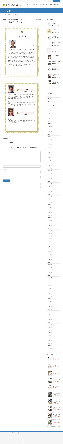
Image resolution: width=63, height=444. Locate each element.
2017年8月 (50, 230)
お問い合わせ (57, 1)
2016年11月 (50, 251)
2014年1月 (50, 332)
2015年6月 (50, 296)
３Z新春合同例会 (55, 55)
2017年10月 (50, 225)
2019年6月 (50, 196)
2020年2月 (50, 181)
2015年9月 (50, 288)
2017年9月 (50, 228)
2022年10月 (50, 155)
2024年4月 (50, 128)
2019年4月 (50, 202)
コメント (5, 150)
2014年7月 (50, 324)
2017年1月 (50, 249)
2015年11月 (50, 283)
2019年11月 (50, 186)
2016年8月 (50, 259)
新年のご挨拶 (54, 68)
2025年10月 (50, 110)
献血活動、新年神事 (56, 61)
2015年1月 (50, 309)
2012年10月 (50, 348)
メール (4, 169)
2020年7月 (50, 178)
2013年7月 (50, 345)
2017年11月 (50, 222)
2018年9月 (50, 212)
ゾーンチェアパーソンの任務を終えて (12, 186)
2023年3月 (50, 147)
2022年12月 (50, 152)
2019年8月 (50, 191)
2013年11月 (50, 335)
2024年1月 (50, 134)
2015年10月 (50, 285)
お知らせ (38, 19)
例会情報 (49, 98)
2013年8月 (50, 343)
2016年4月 (50, 270)
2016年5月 (50, 267)
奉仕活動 (49, 91)
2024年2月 (50, 131)
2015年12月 (50, 280)
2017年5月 (50, 238)
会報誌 (49, 101)
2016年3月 (50, 272)
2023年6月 (50, 144)
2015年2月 (50, 306)
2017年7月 (50, 233)
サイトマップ (6, 432)
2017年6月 (50, 236)
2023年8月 (50, 142)
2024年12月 (50, 118)
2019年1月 (50, 209)
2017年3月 (50, 243)
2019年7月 (50, 194)
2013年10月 (50, 337)
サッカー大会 (55, 421)
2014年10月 (50, 317)
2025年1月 (50, 115)
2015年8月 (50, 290)
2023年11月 (50, 136)
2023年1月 (50, 149)
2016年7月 (50, 262)
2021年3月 (50, 170)
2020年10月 (50, 173)
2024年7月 (50, 123)
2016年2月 (50, 275)
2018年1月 (50, 220)
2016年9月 (50, 256)
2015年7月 (50, 293)
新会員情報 (50, 93)
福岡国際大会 (7, 184)
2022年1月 (50, 162)
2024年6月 (50, 126)
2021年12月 (50, 165)
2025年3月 (50, 113)
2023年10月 (50, 139)
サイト (4, 174)
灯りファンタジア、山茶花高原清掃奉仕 (56, 401)
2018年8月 (50, 215)
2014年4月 (50, 330)
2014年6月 (50, 327)
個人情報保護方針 (14, 432)
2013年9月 (50, 340)
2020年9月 (50, 176)
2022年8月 (50, 157)
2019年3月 (50, 204)
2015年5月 (50, 298)
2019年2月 (50, 207)
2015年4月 (50, 301)
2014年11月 (50, 314)
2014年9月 (50, 319)
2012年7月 (50, 350)
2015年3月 (50, 303)
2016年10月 (50, 254)
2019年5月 (50, 199)
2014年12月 (50, 311)
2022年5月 (50, 160)
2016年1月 (50, 277)
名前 (4, 164)
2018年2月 (50, 217)
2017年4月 (50, 241)
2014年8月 (50, 322)
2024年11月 (50, 121)
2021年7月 (50, 168)
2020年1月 (50, 183)
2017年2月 (50, 246)
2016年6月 (50, 264)
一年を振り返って (55, 36)
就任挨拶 (54, 23)
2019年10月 (50, 189)
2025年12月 (50, 108)
